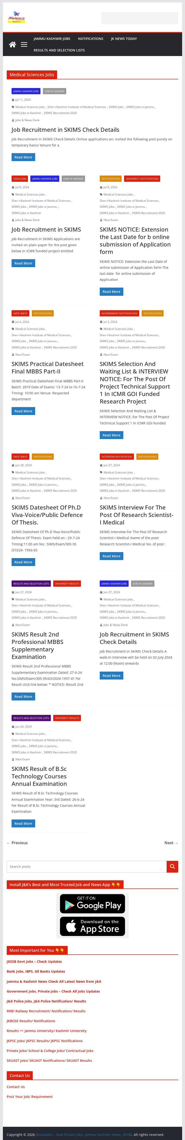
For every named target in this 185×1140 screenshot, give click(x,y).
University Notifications (142, 178)
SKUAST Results (79, 1060)
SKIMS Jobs (116, 107)
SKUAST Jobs (17, 1060)
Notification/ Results (69, 1011)
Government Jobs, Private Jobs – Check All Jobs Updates (53, 991)
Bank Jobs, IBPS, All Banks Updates (36, 971)
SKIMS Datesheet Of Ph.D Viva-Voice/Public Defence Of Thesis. (47, 514)
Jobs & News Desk (27, 120)
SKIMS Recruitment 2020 (60, 113)
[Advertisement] (139, 18)
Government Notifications (119, 313)
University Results (67, 583)
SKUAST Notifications (46, 1060)
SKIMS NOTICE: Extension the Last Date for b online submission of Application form (135, 240)
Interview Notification (117, 456)
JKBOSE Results (19, 1021)
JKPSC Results (37, 1041)
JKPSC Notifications (67, 1041)
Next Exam (111, 220)
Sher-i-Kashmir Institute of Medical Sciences (76, 107)
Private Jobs (16, 1050)
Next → (171, 842)
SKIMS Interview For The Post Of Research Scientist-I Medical (136, 514)
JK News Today (124, 38)
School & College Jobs (46, 1050)
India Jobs (19, 178)
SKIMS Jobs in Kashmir (26, 113)
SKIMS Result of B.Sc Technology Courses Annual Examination (39, 776)
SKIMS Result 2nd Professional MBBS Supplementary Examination (37, 645)
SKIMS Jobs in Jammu (140, 107)
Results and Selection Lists (59, 50)
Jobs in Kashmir (54, 91)
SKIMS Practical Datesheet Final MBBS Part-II (48, 367)
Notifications (90, 38)
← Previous (17, 842)
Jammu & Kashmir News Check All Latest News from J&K (54, 981)
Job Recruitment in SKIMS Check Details (65, 129)
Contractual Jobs (79, 1050)
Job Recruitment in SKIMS (46, 229)
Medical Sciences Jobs (30, 107)
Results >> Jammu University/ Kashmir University (47, 1030)
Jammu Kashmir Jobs (52, 38)
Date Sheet (20, 313)
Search (172, 866)
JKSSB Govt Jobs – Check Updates (34, 961)
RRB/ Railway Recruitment (28, 1011)
